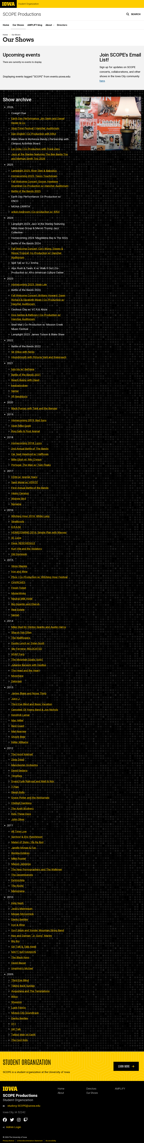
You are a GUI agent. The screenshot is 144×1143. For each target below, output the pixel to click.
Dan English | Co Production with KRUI (33, 133)
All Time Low (19, 831)
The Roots (17, 885)
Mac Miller (17, 720)
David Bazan (18, 963)
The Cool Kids (19, 1040)
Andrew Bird (18, 498)
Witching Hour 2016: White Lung (30, 516)
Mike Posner (18, 858)
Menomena (17, 891)
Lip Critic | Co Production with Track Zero (35, 149)
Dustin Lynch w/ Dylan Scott (27, 643)
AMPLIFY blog (34, 25)
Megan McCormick (22, 914)
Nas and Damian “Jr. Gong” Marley (31, 935)
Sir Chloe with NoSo (22, 351)
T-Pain (15, 786)
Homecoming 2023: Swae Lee (29, 284)
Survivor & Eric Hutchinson (26, 837)
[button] (133, 14)
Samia (14, 391)
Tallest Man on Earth (23, 1034)
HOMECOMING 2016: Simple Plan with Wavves (39, 532)
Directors (62, 25)
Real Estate (17, 609)
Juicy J (15, 698)
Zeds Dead (17, 759)
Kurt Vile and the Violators (26, 548)
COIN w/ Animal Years (24, 477)
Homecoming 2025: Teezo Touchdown (34, 176)
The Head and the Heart (25, 670)
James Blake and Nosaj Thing (28, 693)
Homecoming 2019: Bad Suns (28, 420)
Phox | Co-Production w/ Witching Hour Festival (39, 577)
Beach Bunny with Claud (25, 380)
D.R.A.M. (16, 527)
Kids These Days (21, 814)
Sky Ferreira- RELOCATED (26, 648)
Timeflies (16, 776)
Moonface (17, 676)
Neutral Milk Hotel (21, 598)
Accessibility (51, 1141)
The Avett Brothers (22, 808)
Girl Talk (16, 1029)
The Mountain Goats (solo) (27, 659)
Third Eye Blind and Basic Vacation (31, 704)
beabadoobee (19, 385)
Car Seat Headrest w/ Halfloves (30, 454)
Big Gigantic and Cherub (25, 604)
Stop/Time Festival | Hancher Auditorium (35, 128)
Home (6, 25)
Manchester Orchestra (24, 765)
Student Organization (28, 4)
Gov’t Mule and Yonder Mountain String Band (37, 930)
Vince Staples (19, 566)
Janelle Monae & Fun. (23, 847)
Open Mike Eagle (21, 425)
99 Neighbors (19, 396)
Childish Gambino (21, 803)
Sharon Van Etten (21, 632)
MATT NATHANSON (23, 952)
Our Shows (18, 25)
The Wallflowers (20, 638)
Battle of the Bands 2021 (26, 374)
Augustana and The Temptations (30, 991)
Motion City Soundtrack (25, 1013)
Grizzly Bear (18, 736)
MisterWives (18, 593)
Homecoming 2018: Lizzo (26, 443)
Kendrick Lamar (20, 715)
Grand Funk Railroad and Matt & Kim (32, 781)
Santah (15, 615)
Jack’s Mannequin (21, 908)
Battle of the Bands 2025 (26, 191)
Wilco (14, 996)
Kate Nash (17, 903)
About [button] (49, 25)
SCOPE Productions (22, 14)
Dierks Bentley (19, 919)
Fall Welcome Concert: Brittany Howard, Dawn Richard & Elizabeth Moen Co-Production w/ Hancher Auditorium (38, 300)
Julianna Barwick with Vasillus (28, 665)
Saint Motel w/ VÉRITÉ (24, 482)
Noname (16, 504)
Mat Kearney (18, 731)
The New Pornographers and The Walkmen (36, 869)
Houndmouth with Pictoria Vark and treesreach (38, 357)
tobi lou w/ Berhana (22, 369)
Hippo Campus (20, 493)
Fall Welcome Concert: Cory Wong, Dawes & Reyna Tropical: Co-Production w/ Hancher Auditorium (37, 253)
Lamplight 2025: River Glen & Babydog (34, 170)
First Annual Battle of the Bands (30, 487)
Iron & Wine (18, 924)
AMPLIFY (120, 1088)
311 (13, 1023)
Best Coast (17, 726)
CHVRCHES (18, 582)
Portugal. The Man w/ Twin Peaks (31, 465)
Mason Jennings (21, 864)
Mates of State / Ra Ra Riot (27, 842)
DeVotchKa (17, 880)
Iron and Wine (19, 571)
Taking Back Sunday (23, 985)
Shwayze (16, 1002)
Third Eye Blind (20, 980)
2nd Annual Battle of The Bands (30, 448)
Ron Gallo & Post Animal (25, 431)
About (61, 1093)
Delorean (16, 681)
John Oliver (17, 819)
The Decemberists (22, 875)
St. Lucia (16, 538)
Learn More (126, 1066)
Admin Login (13, 1127)
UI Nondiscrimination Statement (30, 1141)
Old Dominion (19, 554)
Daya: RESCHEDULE (23, 543)
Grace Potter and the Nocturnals (30, 797)
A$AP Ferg (17, 654)
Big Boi (15, 941)
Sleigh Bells (18, 792)
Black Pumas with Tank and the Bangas (34, 408)
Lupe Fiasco (18, 1007)
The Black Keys (20, 957)
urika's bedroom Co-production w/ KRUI (35, 212)
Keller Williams (19, 742)
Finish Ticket (18, 587)
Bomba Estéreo (20, 853)
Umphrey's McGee (22, 968)
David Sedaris (19, 770)
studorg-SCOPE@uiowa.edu (21, 1105)
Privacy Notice (8, 1141)
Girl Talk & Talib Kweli (23, 946)
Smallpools (17, 521)
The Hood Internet (22, 754)
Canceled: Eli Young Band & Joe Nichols (34, 709)
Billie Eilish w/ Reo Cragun (26, 459)
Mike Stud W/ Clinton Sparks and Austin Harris (38, 627)
